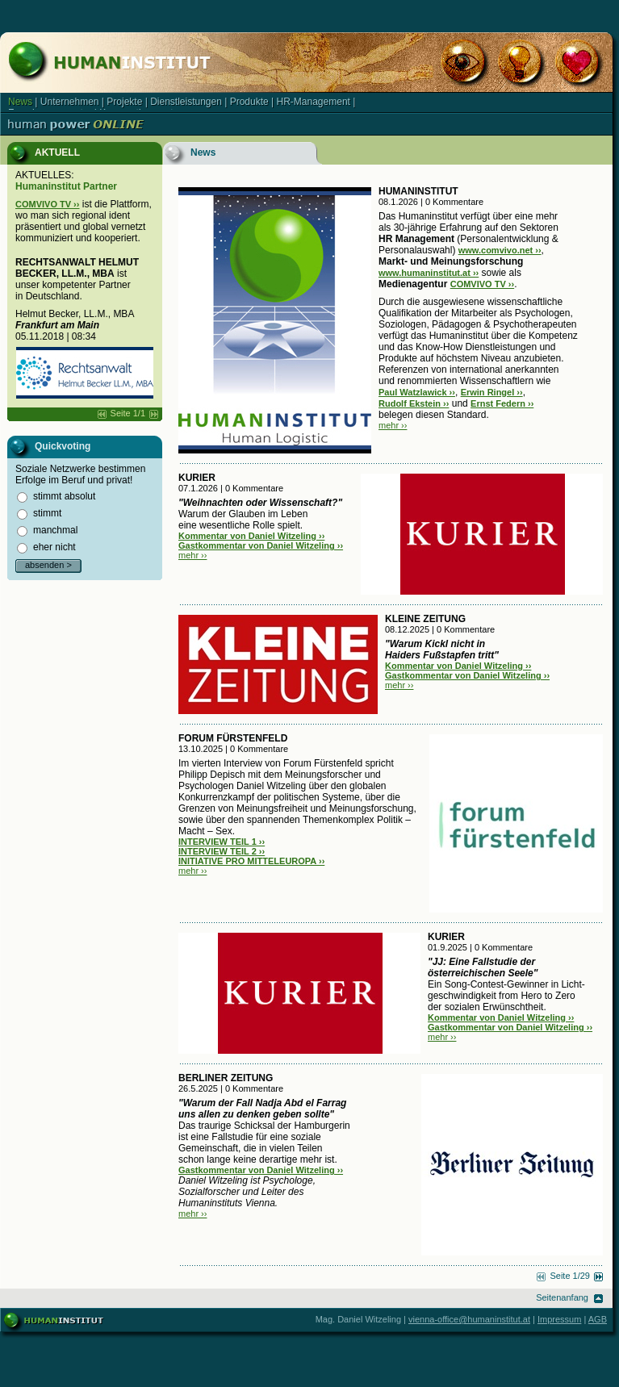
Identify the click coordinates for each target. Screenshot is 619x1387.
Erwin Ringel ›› (492, 392)
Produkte (249, 101)
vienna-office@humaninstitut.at (469, 1319)
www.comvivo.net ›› (500, 250)
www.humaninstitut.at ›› (429, 273)
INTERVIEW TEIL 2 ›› (221, 851)
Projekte (124, 101)
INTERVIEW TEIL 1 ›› (221, 841)
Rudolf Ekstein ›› (414, 403)
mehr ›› (393, 425)
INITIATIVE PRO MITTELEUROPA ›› (251, 861)
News (20, 101)
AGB (597, 1319)
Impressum (559, 1319)
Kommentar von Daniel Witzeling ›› (251, 536)
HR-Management (313, 101)
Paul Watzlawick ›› (417, 392)
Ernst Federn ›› (502, 403)
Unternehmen (69, 101)
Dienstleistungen (186, 101)
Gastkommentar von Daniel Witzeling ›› (260, 545)
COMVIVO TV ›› (47, 204)
